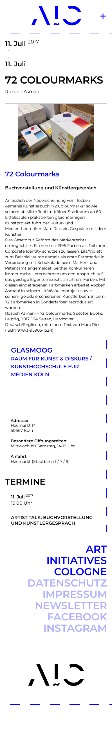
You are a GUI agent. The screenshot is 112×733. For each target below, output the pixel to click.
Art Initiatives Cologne (76, 560)
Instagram (75, 628)
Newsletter (71, 605)
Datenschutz (67, 583)
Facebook (77, 617)
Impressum (74, 594)
